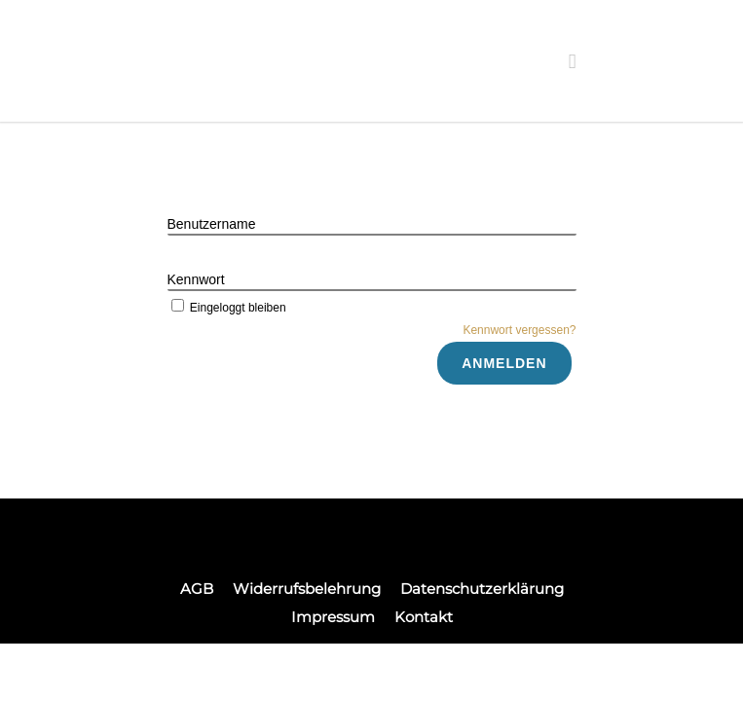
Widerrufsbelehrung (307, 588)
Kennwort (196, 279)
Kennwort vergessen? (519, 330)
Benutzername (211, 224)
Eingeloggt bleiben (226, 307)
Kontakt (423, 617)
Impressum (333, 617)
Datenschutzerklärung (482, 588)
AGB (196, 588)
